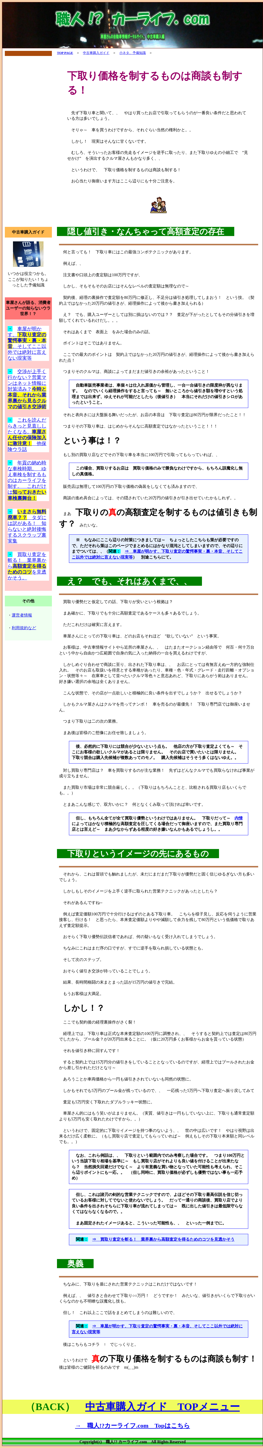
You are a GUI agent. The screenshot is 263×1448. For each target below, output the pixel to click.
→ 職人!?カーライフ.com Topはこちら (132, 1425)
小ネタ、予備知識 (132, 53)
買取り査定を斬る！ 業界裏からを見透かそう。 (27, 566)
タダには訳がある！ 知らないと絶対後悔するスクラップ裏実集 (27, 529)
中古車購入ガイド (96, 53)
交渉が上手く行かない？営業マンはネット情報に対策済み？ (27, 389)
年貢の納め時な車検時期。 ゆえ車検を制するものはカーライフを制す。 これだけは (27, 480)
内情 (239, 818)
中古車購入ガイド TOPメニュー (162, 1406)
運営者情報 (22, 615)
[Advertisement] (28, 141)
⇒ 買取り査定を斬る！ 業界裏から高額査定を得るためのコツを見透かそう (163, 1239)
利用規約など (24, 628)
